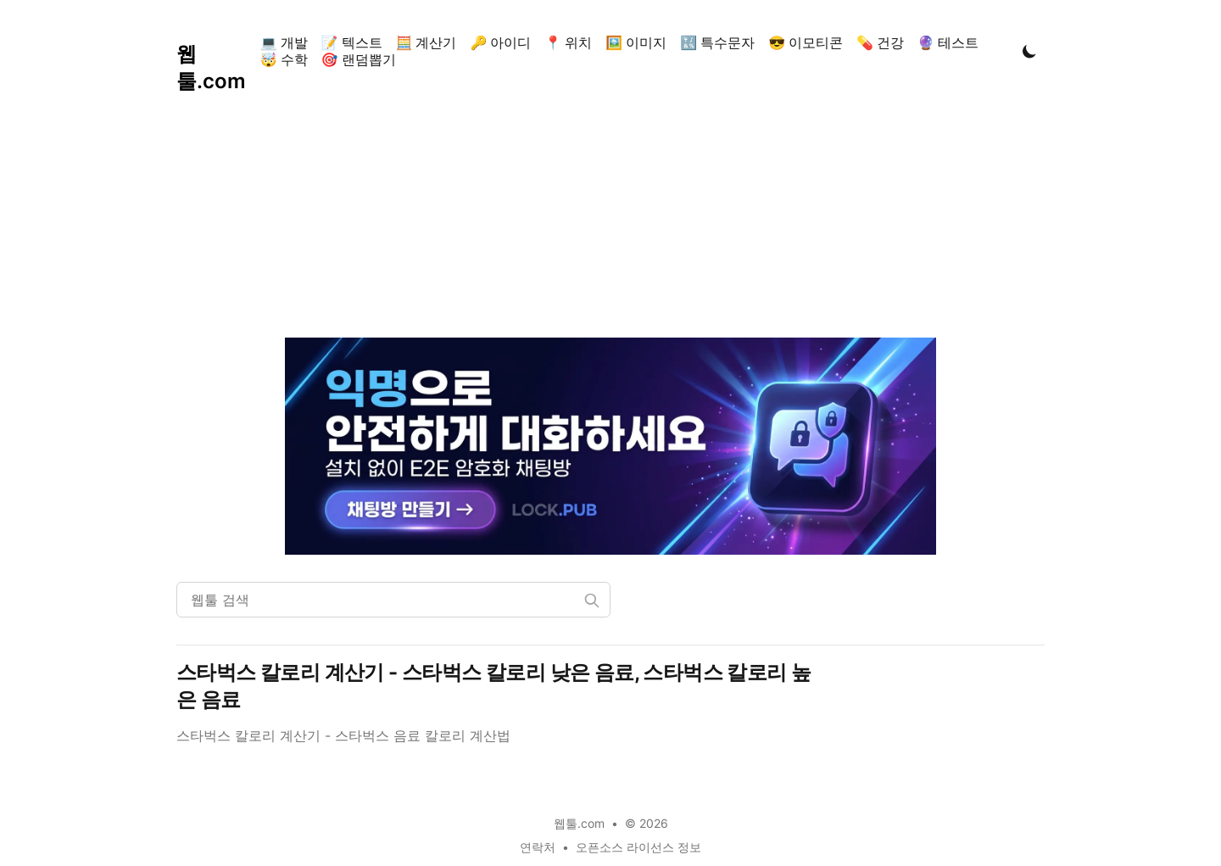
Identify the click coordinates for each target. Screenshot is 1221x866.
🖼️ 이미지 (635, 42)
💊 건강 (880, 42)
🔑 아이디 (500, 42)
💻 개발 (284, 42)
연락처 (537, 847)
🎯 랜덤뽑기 (358, 59)
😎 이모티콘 (805, 42)
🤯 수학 (284, 59)
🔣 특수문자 (717, 42)
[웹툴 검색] (393, 599)
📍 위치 (568, 42)
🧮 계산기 (426, 42)
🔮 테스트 (947, 42)
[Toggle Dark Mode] (1029, 50)
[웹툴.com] (215, 51)
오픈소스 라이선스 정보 (638, 847)
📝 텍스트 (351, 42)
